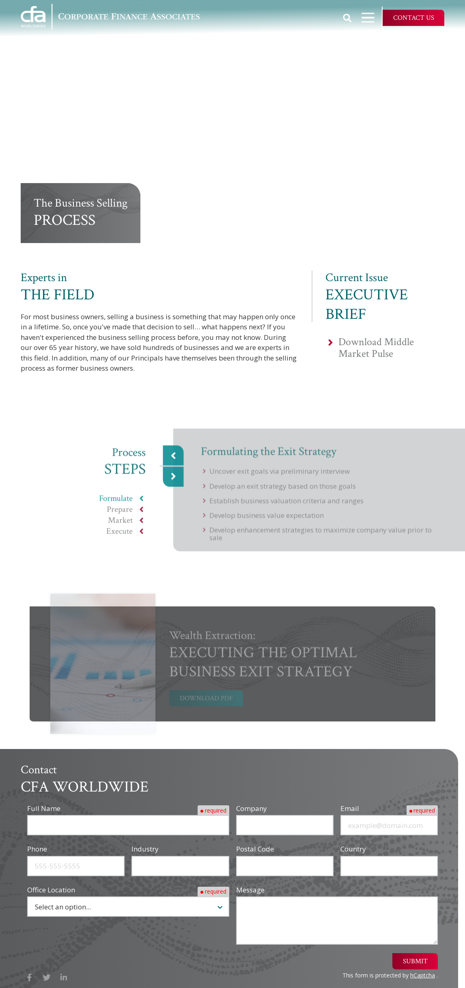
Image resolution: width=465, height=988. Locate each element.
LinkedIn (64, 977)
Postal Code (255, 849)
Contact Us (413, 17)
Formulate (116, 503)
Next (173, 481)
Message (250, 889)
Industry (145, 849)
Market (120, 525)
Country (353, 849)
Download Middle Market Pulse (376, 348)
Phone (37, 849)
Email (349, 808)
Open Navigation (372, 17)
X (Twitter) (47, 977)
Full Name (43, 808)
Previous (173, 460)
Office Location (51, 889)
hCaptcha (422, 975)
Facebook (29, 977)
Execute (119, 536)
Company (251, 808)
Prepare (120, 514)
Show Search (347, 18)
